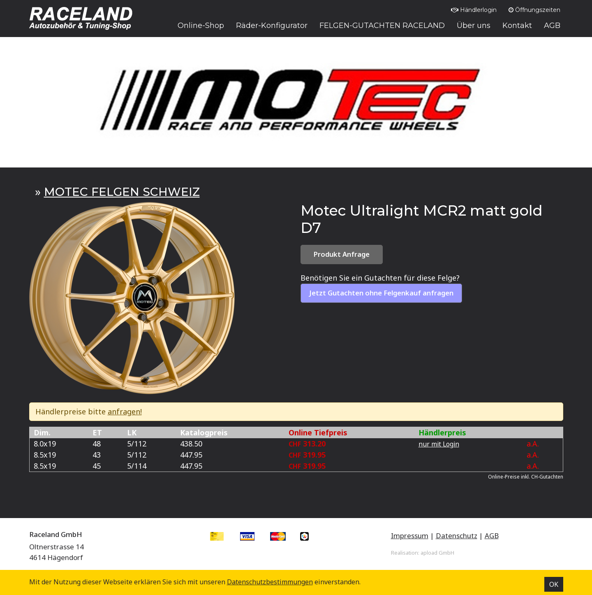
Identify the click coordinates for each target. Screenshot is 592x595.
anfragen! (125, 411)
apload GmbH (437, 552)
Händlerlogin (474, 10)
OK (553, 584)
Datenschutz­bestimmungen (270, 581)
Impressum (409, 535)
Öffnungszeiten (534, 10)
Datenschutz (456, 535)
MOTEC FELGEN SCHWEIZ (122, 192)
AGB (492, 535)
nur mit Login (439, 444)
